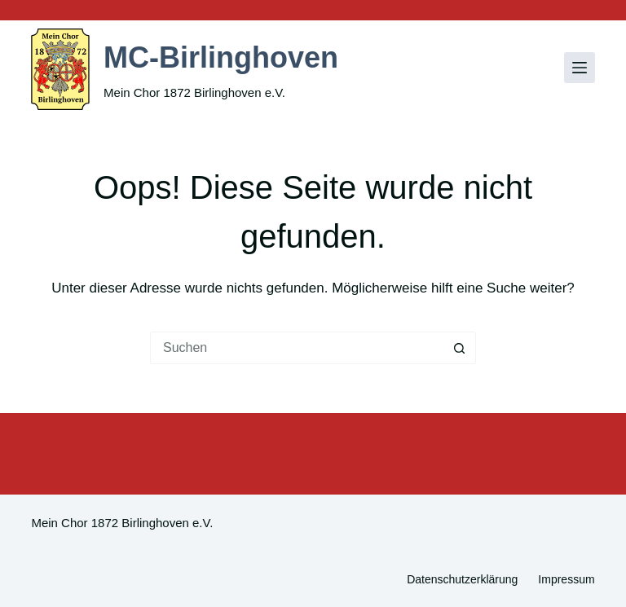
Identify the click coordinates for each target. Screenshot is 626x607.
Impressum (566, 579)
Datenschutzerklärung (462, 579)
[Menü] (579, 67)
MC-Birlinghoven (221, 57)
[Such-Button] (459, 348)
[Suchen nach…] (296, 348)
